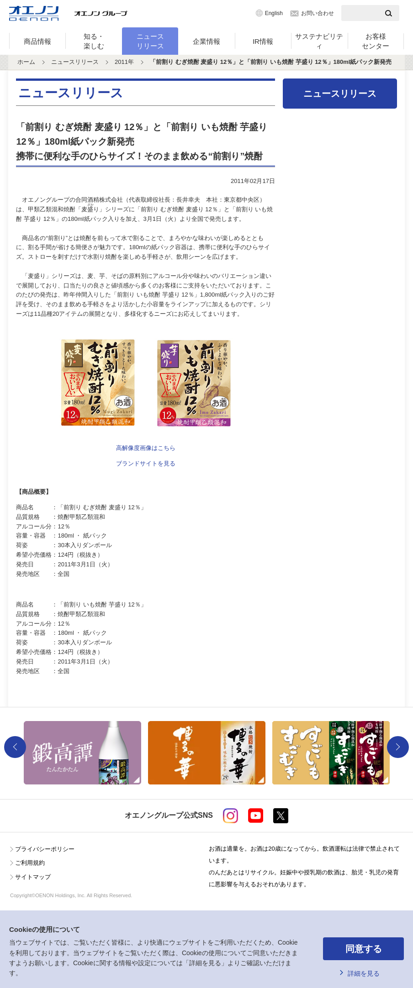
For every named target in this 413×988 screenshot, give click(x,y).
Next (398, 747)
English (274, 13)
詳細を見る (364, 973)
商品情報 (37, 41)
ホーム (26, 61)
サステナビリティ (319, 41)
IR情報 (263, 41)
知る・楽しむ (94, 41)
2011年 (124, 61)
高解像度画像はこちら (145, 447)
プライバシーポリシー (44, 849)
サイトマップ (33, 876)
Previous (15, 747)
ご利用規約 (30, 862)
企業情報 (206, 41)
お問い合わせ (317, 13)
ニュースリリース (150, 41)
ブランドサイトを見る (145, 463)
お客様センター (375, 41)
